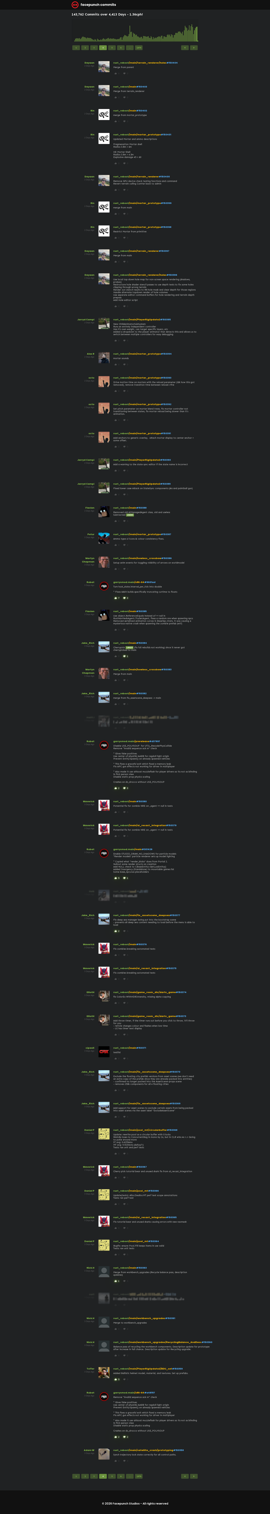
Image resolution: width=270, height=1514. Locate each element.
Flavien (89, 507)
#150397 (164, 251)
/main (132, 86)
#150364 (153, 1241)
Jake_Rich (87, 643)
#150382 (141, 693)
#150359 (177, 1368)
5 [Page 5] (111, 47)
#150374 (181, 992)
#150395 (165, 319)
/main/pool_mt (138, 1190)
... (130, 47)
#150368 (172, 1130)
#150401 (166, 134)
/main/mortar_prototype (145, 134)
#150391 (166, 433)
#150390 (165, 460)
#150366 (153, 1190)
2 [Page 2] (85, 47)
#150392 (166, 404)
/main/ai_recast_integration (147, 825)
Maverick (88, 801)
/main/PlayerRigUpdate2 (144, 319)
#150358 (178, 1450)
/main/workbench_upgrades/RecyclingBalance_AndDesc (165, 1342)
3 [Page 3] (94, 47)
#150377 (175, 915)
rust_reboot (121, 62)
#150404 (172, 62)
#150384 (141, 643)
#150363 (141, 1267)
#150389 (165, 483)
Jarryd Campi (85, 319)
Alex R (90, 353)
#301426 (147, 849)
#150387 (166, 534)
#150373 (181, 1016)
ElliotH (90, 992)
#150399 (166, 203)
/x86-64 (139, 582)
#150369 (175, 1103)
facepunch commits (94, 4)
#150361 (170, 1318)
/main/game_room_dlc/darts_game (152, 992)
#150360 (207, 1342)
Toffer (90, 1368)
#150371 (141, 1048)
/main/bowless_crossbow (145, 558)
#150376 (141, 944)
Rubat (90, 582)
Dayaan (89, 62)
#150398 (166, 227)
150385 (130, 515)
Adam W (89, 1450)
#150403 (141, 86)
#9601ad (149, 582)
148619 (129, 648)
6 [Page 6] (120, 47)
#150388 (141, 507)
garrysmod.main (123, 582)
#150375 (171, 968)
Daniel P (89, 1130)
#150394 (166, 353)
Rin (92, 110)
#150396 (172, 275)
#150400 (164, 176)
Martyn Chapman (88, 560)
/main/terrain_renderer (144, 176)
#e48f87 (149, 1392)
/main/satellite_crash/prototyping (151, 1450)
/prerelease (141, 741)
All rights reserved (155, 1504)
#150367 (141, 1167)
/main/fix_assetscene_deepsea (149, 915)
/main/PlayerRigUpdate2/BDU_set (150, 1368)
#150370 (175, 1071)
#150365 (171, 1217)
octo (91, 377)
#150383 (166, 669)
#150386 (166, 558)
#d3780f (154, 741)
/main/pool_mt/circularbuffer (148, 1130)
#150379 (171, 825)
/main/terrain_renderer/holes (148, 62)
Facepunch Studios (126, 1504)
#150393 (166, 377)
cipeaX (90, 1048)
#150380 (141, 801)
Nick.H (90, 1267)
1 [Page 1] (76, 47)
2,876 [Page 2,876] (139, 47)
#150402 (141, 110)
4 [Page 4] (102, 47)
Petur (90, 534)
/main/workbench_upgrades (147, 1318)
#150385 (141, 611)
